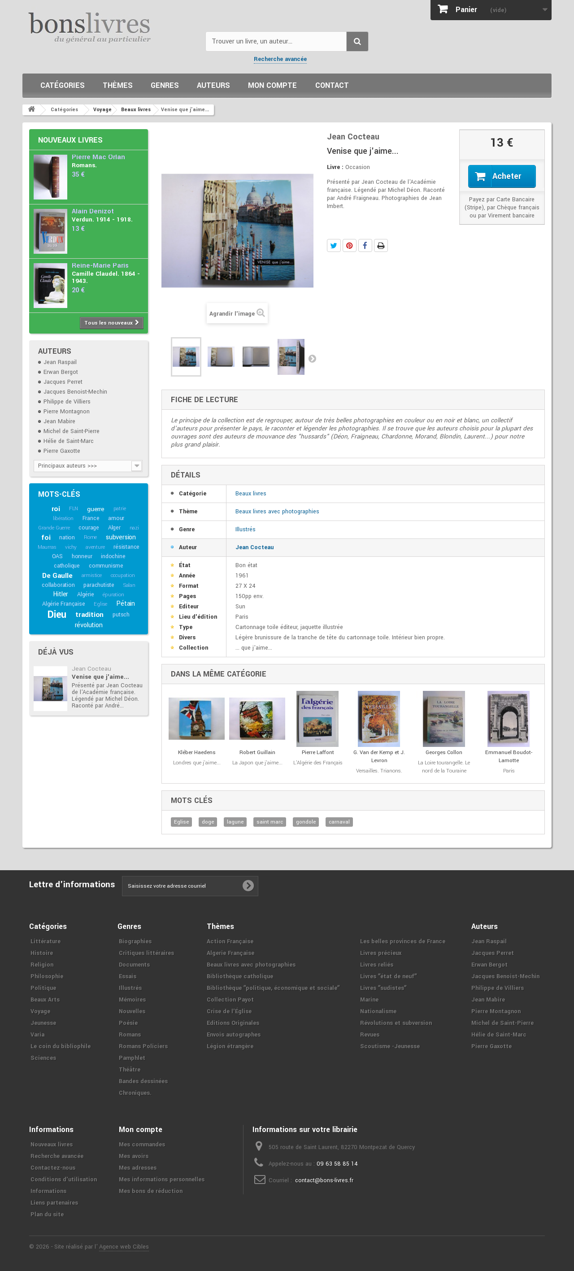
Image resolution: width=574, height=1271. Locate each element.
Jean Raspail (60, 362)
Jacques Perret (63, 382)
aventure (95, 547)
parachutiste (98, 585)
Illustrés (245, 529)
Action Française (230, 941)
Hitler (60, 594)
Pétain (125, 603)
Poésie (128, 1023)
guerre (95, 509)
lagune (235, 822)
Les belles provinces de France (402, 941)
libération (63, 518)
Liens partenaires (54, 1203)
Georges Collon (444, 752)
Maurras (47, 547)
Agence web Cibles (124, 1247)
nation (67, 538)
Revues (369, 1035)
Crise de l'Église (229, 1011)
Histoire (41, 953)
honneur (82, 556)
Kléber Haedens (197, 752)
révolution (89, 625)
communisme (106, 566)
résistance (126, 547)
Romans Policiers (143, 1046)
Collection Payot (230, 1000)
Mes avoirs (133, 1156)
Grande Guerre (54, 528)
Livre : (335, 167)
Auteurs (213, 85)
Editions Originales (233, 1023)
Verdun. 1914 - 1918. (102, 219)
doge (208, 822)
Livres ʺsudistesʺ (383, 988)
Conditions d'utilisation (63, 1180)
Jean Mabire (59, 421)
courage (88, 528)
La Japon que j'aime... (257, 763)
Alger (114, 528)
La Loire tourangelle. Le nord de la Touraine (444, 767)
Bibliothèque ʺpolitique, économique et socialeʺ (273, 988)
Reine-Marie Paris (100, 265)
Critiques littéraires (146, 953)
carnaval (339, 822)
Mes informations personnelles (161, 1180)
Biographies (135, 941)
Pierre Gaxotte (61, 451)
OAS (57, 556)
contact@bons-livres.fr (324, 1180)
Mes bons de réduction (151, 1191)
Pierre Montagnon (66, 412)
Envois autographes (234, 1035)
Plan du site (47, 1214)
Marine (369, 1000)
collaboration (58, 585)
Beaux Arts (45, 1000)
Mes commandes (142, 1145)
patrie (119, 508)
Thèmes (118, 85)
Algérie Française (63, 604)
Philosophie (46, 976)
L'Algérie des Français (318, 763)
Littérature (45, 941)
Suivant (312, 358)
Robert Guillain (257, 752)
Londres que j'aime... (197, 763)
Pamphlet (132, 1058)
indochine (113, 556)
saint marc (270, 822)
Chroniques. (135, 1093)
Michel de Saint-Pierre (71, 431)
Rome (90, 537)
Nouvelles (132, 1011)
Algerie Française (230, 953)
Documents (134, 965)
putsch (121, 615)
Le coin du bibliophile (60, 1046)
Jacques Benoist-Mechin (75, 392)
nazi (134, 528)
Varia (37, 1035)
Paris (509, 771)
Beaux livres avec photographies (277, 512)
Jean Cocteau (91, 668)
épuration (113, 595)
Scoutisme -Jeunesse (390, 1046)
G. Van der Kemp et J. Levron (379, 756)
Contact (332, 85)
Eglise (100, 604)
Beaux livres (250, 494)
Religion (41, 965)
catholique (67, 566)
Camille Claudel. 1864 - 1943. (106, 277)
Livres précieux (380, 953)
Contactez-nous (52, 1168)
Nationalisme (378, 1011)
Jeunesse (43, 1023)
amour (116, 518)
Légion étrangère (230, 1046)
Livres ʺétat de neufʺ (388, 976)
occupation (123, 575)
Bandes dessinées (143, 1081)
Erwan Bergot (60, 372)
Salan (129, 585)
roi (56, 509)
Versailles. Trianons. (379, 771)
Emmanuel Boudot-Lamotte (508, 756)
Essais (127, 976)
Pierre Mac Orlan (98, 157)
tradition (89, 615)
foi (45, 537)
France (91, 518)
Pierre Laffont (318, 752)
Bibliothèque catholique (240, 976)
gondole (306, 822)
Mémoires (132, 1000)
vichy (71, 547)
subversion (121, 537)
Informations (48, 1191)
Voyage (40, 1011)
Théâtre (129, 1070)
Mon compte (272, 85)
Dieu (57, 614)
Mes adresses (138, 1168)
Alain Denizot (93, 211)
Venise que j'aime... (100, 676)
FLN (73, 508)
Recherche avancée (280, 59)
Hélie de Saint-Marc (68, 441)
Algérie (85, 594)
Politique (43, 988)
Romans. (84, 165)
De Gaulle (57, 576)
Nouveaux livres (70, 140)
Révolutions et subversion (396, 1023)
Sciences (43, 1058)
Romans (130, 1035)
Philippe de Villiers (67, 402)
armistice (92, 575)
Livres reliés (376, 965)
